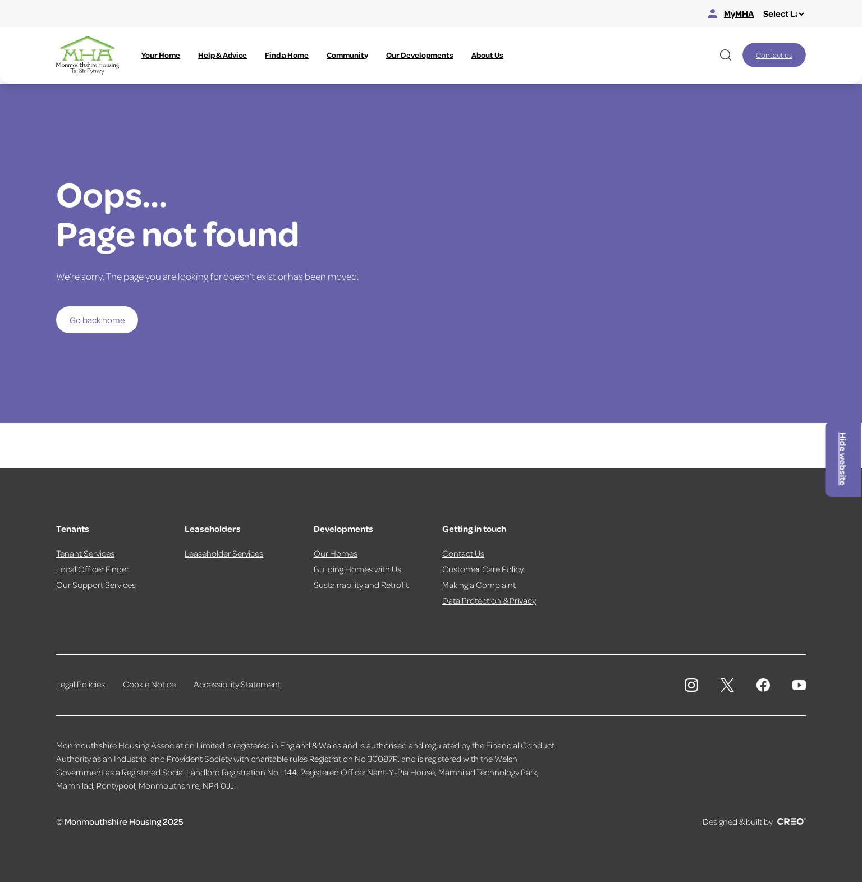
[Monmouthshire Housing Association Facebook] (763, 685)
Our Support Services (96, 584)
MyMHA (731, 13)
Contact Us (463, 553)
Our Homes (335, 553)
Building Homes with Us (357, 569)
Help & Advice (222, 54)
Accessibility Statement (237, 684)
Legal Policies (80, 684)
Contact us (774, 54)
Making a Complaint (479, 584)
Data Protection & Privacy (489, 600)
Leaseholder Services (224, 553)
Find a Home (287, 54)
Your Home (160, 54)
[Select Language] (783, 14)
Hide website (843, 459)
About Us (487, 54)
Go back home (97, 319)
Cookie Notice (149, 684)
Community (347, 54)
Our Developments (419, 54)
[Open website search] (725, 55)
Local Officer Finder (92, 569)
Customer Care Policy (483, 569)
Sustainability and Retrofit (361, 584)
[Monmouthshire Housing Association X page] (727, 685)
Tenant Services (85, 553)
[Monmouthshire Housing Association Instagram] (691, 685)
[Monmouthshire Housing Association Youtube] (799, 685)
